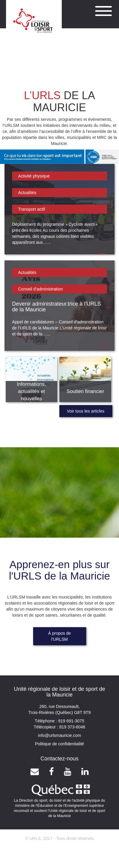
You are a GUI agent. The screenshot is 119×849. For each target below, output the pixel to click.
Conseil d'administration (40, 289)
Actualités (27, 192)
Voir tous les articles (86, 411)
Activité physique (34, 176)
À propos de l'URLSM (59, 636)
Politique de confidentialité (59, 743)
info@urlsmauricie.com (59, 735)
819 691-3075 (70, 721)
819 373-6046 (71, 727)
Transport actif (31, 209)
